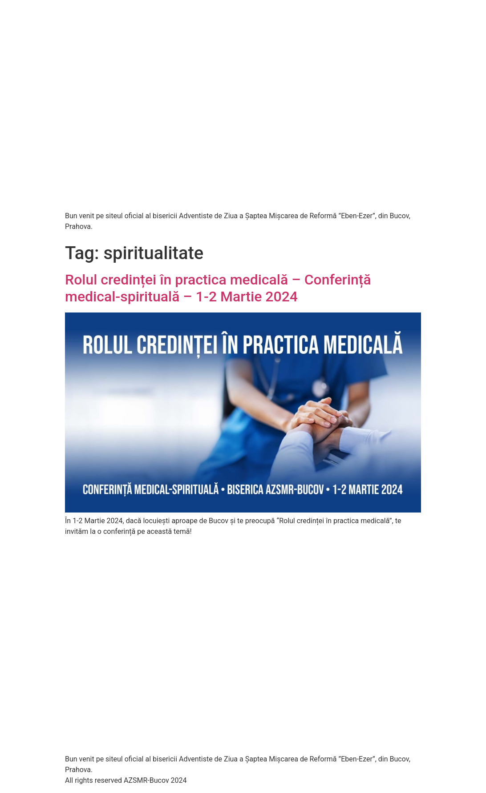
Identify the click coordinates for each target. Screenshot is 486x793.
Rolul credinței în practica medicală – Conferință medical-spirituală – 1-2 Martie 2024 (218, 288)
